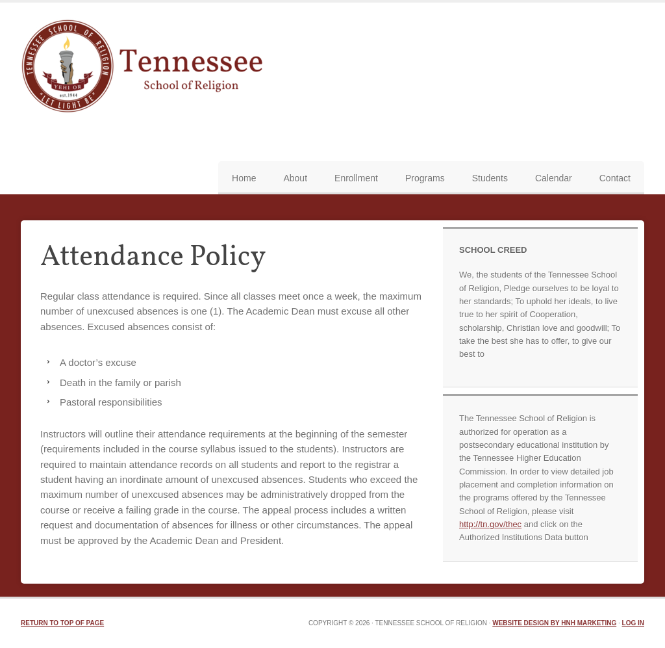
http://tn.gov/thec (490, 524)
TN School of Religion (146, 68)
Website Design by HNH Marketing (554, 623)
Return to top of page (62, 623)
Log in (633, 623)
